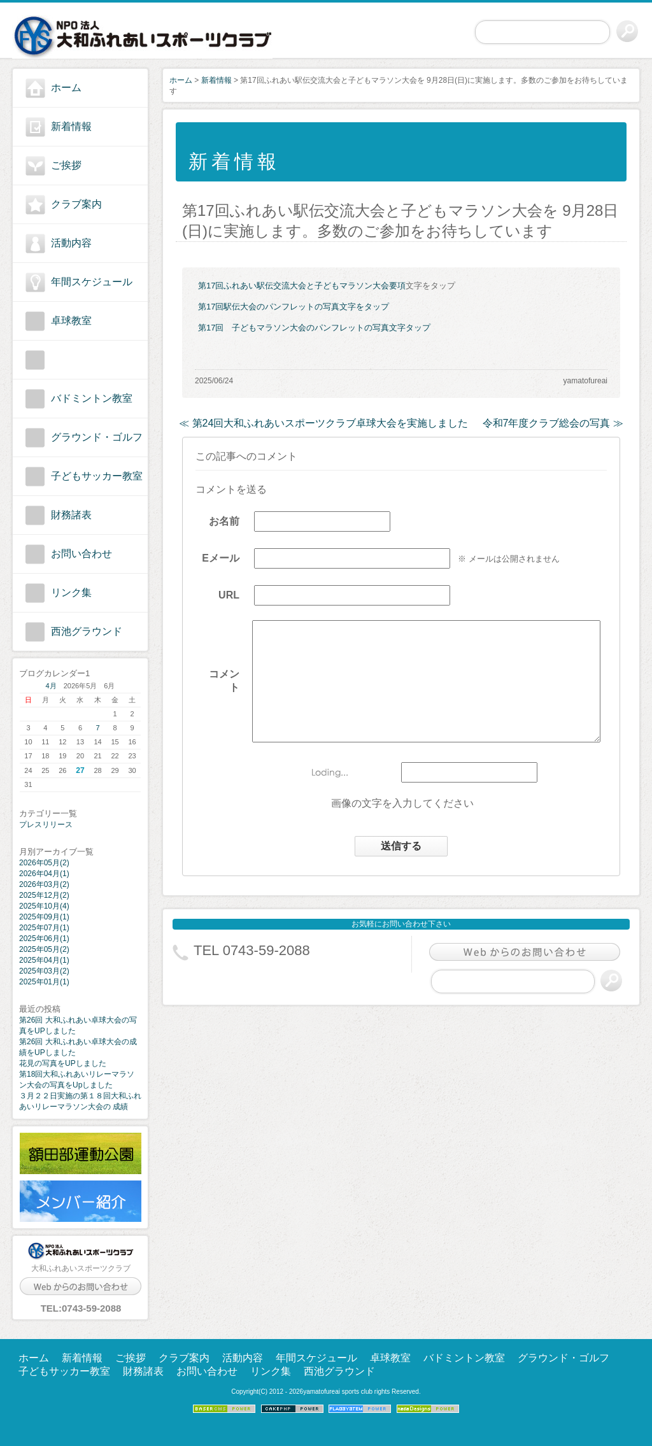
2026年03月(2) (44, 884)
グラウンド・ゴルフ (97, 437)
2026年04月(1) (44, 873)
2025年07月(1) (44, 927)
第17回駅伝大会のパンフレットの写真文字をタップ (293, 306)
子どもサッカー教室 (97, 476)
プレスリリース (46, 824)
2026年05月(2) (44, 862)
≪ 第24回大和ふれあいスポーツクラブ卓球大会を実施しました (323, 423)
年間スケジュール (91, 281)
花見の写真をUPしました (62, 1063)
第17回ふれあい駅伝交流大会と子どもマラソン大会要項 (302, 285)
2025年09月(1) (44, 916)
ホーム (66, 87)
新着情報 (71, 126)
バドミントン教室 (91, 398)
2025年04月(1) (44, 960)
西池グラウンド (86, 631)
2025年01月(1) (44, 981)
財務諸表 (71, 514)
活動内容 (71, 242)
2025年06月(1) (44, 938)
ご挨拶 (66, 165)
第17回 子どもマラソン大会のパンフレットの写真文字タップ (314, 327)
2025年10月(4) (44, 906)
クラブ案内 (76, 204)
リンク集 (71, 592)
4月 (51, 686)
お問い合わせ (81, 553)
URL (218, 600)
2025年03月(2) (44, 971)
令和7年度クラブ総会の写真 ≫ (553, 423)
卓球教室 (71, 320)
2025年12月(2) (44, 895)
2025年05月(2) (44, 949)
